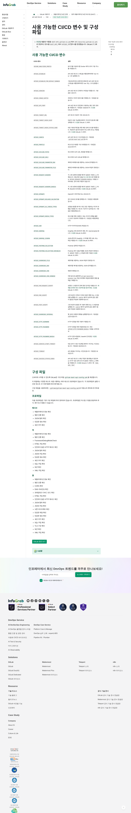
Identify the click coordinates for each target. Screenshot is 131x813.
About (4, 45)
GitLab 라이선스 (14, 679)
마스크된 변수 (87, 177)
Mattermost (46, 666)
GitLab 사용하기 (8, 28)
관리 (3, 25)
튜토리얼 (5, 14)
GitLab (10, 666)
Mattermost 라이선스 (50, 675)
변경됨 (38, 42)
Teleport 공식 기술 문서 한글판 (109, 704)
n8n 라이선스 (118, 671)
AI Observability (14, 650)
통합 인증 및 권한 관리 (16, 633)
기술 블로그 (12, 695)
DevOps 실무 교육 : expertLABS (45, 633)
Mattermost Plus (48, 671)
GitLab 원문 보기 (39, 542)
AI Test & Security (14, 642)
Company (12, 721)
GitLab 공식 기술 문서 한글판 (108, 695)
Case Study (13, 715)
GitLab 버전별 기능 (15, 704)
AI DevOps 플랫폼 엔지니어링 (19, 629)
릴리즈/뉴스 (12, 699)
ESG (10, 738)
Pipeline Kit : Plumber (42, 637)
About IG (11, 725)
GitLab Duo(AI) (13, 671)
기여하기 (5, 39)
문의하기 (121, 5)
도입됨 (93, 108)
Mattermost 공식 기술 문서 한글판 (110, 699)
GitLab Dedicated (14, 675)
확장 (3, 35)
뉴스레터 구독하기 (83, 575)
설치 (3, 21)
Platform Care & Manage (43, 629)
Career (10, 729)
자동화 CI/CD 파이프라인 (17, 637)
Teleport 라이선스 (85, 671)
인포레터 (11, 708)
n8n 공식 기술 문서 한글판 (107, 708)
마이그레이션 (13, 646)
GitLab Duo (6, 32)
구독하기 (5, 18)
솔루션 (4, 42)
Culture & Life (13, 733)
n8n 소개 (116, 666)
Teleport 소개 (83, 666)
